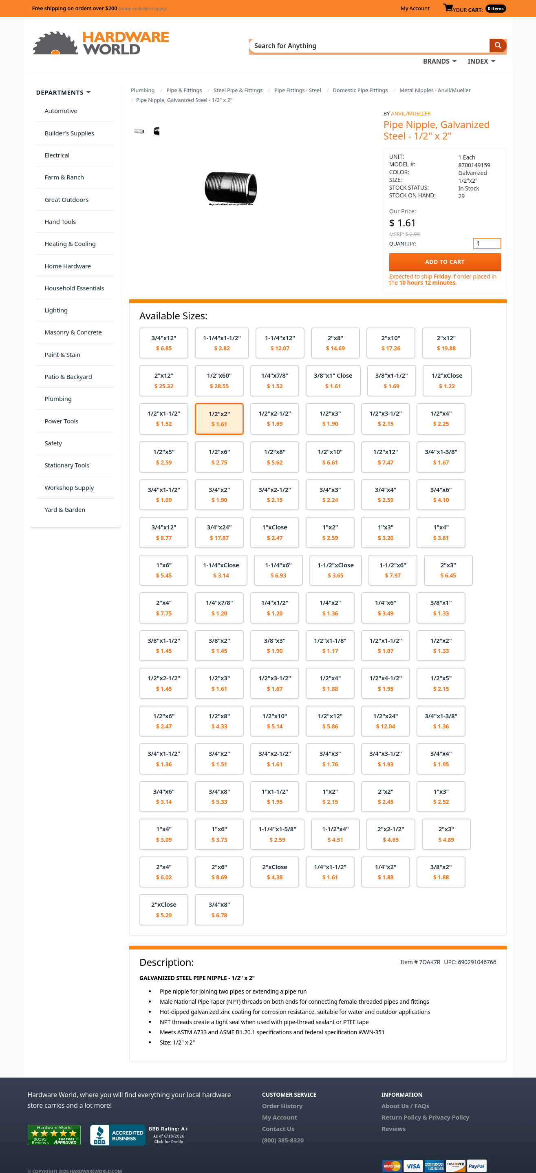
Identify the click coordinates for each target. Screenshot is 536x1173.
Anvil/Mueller (411, 101)
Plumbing (142, 78)
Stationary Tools (63, 354)
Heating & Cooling (67, 192)
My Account (415, 8)
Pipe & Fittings (184, 78)
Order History (282, 1094)
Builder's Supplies (66, 112)
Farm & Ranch (61, 144)
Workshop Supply (65, 369)
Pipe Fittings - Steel (297, 78)
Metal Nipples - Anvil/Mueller (435, 78)
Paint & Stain (59, 273)
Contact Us (278, 1117)
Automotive (57, 96)
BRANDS (265, 45)
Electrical (53, 128)
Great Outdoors (63, 160)
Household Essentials (71, 225)
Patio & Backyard (64, 289)
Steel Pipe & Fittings (238, 78)
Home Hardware (64, 208)
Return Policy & (404, 1105)
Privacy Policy (449, 1105)
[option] (163, 331)
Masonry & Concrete (69, 257)
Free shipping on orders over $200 (99, 8)
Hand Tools (57, 176)
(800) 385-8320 (283, 1128)
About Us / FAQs (405, 1094)
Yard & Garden (61, 386)
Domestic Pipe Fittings (360, 78)
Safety (49, 337)
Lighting (52, 241)
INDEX (307, 45)
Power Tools (58, 321)
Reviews (394, 1117)
